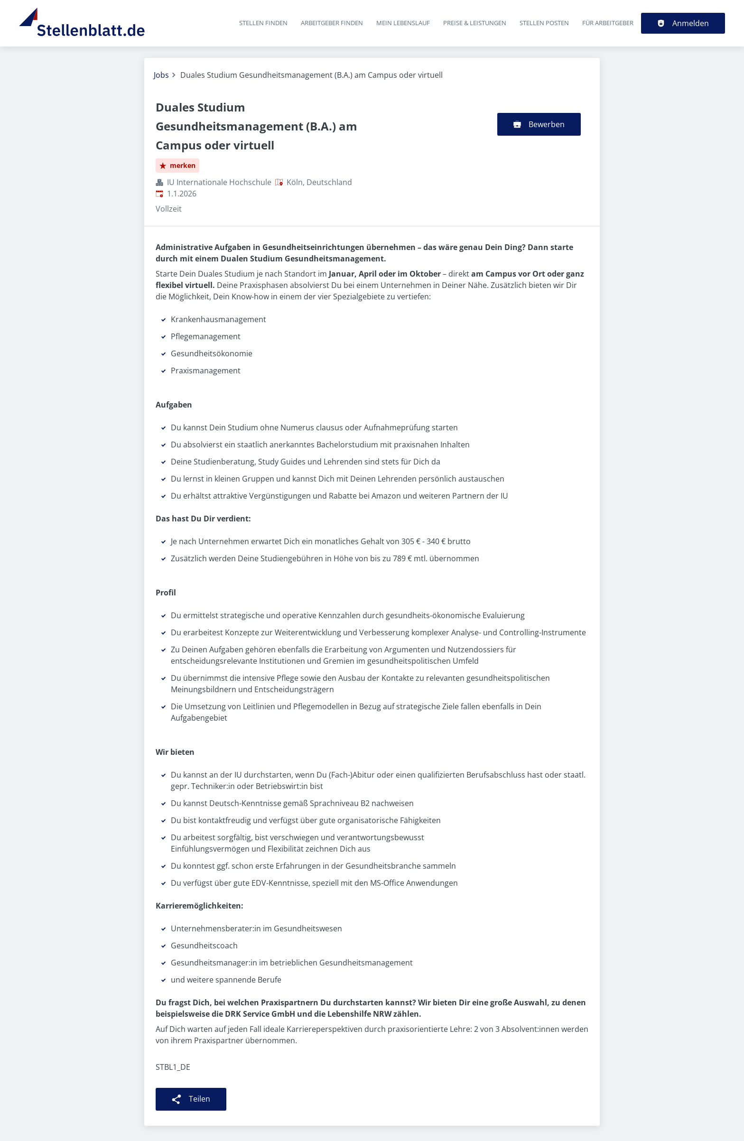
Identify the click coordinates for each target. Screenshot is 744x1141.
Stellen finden (263, 23)
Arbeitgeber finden (332, 23)
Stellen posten (544, 23)
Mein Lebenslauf (403, 23)
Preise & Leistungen (474, 23)
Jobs (161, 75)
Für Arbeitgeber (607, 23)
